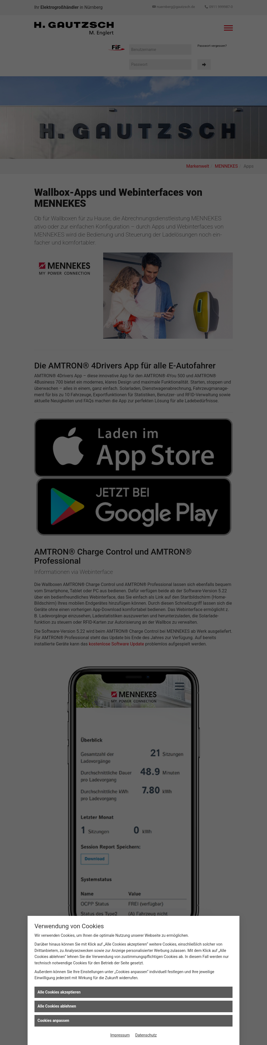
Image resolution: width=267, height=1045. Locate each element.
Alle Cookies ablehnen (57, 1006)
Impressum (120, 1035)
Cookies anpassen (53, 1020)
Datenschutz (146, 1035)
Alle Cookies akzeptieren (59, 992)
